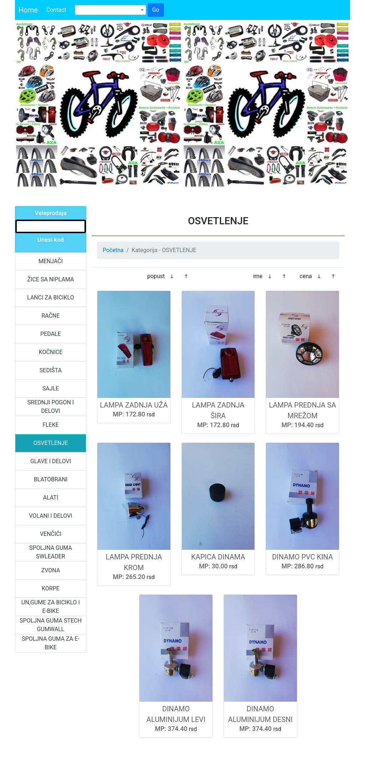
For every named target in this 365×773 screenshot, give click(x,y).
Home (28, 10)
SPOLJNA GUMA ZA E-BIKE (50, 643)
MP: (118, 414)
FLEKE (50, 424)
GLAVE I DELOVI (50, 461)
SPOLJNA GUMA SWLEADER (50, 552)
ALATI (50, 497)
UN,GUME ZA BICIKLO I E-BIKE (50, 606)
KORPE (51, 588)
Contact (56, 9)
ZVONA (50, 570)
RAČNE (50, 315)
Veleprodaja (50, 212)
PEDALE (50, 334)
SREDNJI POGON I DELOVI (50, 406)
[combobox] (110, 10)
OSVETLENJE (51, 443)
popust (156, 276)
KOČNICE (51, 352)
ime (257, 276)
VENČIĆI (50, 534)
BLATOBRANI (51, 479)
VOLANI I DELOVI (50, 515)
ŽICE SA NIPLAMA (50, 279)
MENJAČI (50, 261)
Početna (113, 250)
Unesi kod (50, 239)
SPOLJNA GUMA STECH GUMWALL (51, 625)
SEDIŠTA (51, 370)
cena (306, 276)
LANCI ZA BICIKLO (50, 297)
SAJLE (50, 388)
